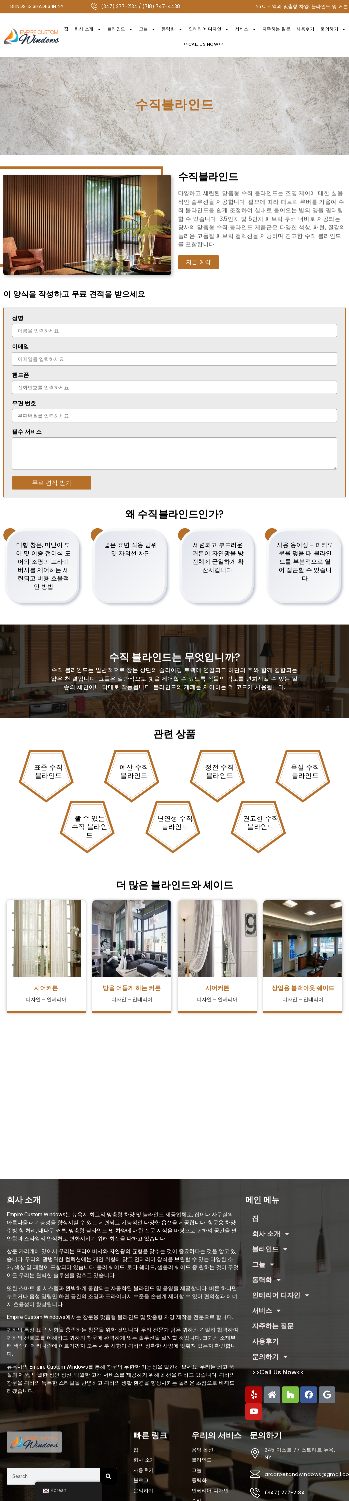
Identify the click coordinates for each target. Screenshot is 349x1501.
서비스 (245, 29)
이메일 (20, 347)
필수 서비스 (27, 432)
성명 (17, 318)
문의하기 (270, 1356)
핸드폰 (20, 375)
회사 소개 (87, 29)
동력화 (172, 29)
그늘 (147, 29)
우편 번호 (24, 404)
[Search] (108, 1476)
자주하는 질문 (276, 29)
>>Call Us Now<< (203, 44)
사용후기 (305, 29)
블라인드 (120, 29)
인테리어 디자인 (209, 29)
